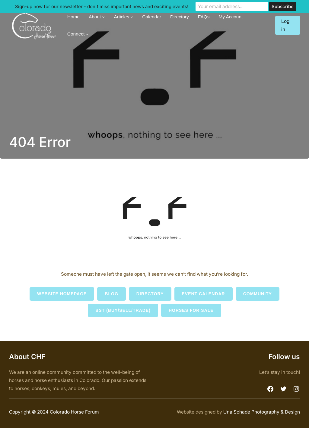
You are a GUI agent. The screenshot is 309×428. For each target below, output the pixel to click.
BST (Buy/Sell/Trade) (123, 310)
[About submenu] (103, 16)
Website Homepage (62, 293)
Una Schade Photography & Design (261, 412)
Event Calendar (203, 293)
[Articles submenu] (131, 16)
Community (257, 293)
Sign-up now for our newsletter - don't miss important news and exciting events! (101, 6)
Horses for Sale (191, 310)
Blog (111, 293)
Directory (150, 293)
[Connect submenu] (87, 33)
